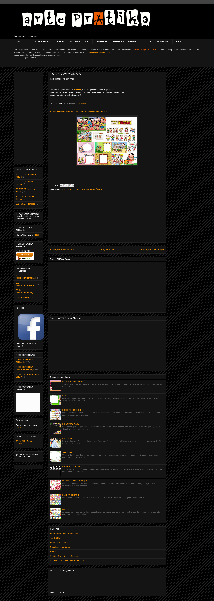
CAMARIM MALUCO (25, 297)
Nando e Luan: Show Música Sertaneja (67, 560)
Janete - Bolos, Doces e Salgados (64, 556)
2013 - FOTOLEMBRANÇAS (26, 276)
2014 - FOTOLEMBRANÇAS (26, 284)
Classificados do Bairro (60, 547)
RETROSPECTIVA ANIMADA (24, 360)
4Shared (77, 90)
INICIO (20, 41)
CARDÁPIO (101, 41)
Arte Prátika (55, 538)
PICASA (82, 103)
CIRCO (65, 509)
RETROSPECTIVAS (79, 41)
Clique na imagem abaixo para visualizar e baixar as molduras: (79, 111)
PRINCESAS (67, 438)
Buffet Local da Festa (59, 542)
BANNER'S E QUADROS (125, 41)
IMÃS (178, 41)
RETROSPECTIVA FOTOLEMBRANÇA (25, 368)
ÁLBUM (60, 41)
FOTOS (147, 41)
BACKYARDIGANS (70, 495)
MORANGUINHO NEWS (73, 381)
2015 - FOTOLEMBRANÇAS (26, 291)
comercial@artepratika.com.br (99, 52)
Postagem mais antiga (152, 249)
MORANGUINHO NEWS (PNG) (75, 481)
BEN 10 (65, 396)
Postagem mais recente (62, 249)
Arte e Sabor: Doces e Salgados (64, 533)
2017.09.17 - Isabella (25, 204)
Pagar (36, 235)
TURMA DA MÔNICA (65, 74)
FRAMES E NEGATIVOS (73, 467)
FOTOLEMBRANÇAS (40, 41)
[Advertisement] (107, 219)
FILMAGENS (163, 41)
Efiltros (53, 551)
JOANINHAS (67, 452)
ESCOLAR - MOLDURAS (73, 410)
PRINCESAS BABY (70, 424)
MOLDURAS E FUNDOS (72, 189)
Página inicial (108, 249)
